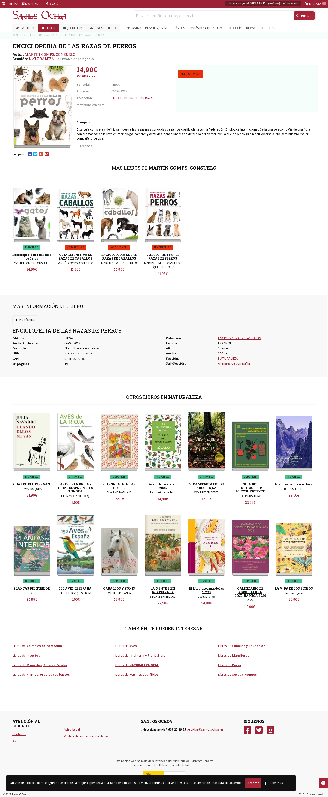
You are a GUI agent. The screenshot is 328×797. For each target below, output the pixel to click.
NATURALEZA (41, 58)
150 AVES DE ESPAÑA (75, 588)
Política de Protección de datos (86, 736)
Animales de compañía (75, 59)
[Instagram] (270, 730)
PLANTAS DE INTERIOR (31, 588)
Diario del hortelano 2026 (163, 486)
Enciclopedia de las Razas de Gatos (31, 256)
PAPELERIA (25, 28)
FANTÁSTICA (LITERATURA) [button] (205, 28)
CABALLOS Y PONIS (119, 588)
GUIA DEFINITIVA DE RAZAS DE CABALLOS (75, 256)
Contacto (19, 734)
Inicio (17, 34)
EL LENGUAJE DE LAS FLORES (119, 486)
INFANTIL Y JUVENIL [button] (157, 28)
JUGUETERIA (73, 28)
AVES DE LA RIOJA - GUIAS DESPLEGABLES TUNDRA (75, 488)
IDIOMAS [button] (251, 28)
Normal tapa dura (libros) (82, 348)
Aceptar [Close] (253, 783)
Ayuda (16, 741)
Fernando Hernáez (316, 794)
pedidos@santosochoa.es (283, 3)
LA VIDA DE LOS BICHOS (294, 588)
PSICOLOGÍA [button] (234, 28)
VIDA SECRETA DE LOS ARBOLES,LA (206, 486)
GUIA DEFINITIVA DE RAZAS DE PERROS (162, 256)
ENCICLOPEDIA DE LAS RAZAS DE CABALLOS (119, 256)
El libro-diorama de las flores (206, 590)
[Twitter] (259, 730)
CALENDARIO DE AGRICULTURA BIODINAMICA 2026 (250, 592)
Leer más (276, 783)
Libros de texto (103, 28)
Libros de (37, 646)
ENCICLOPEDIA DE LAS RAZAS (132, 98)
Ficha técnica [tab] (25, 320)
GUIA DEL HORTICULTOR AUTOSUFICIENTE (250, 488)
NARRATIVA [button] (134, 28)
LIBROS (48, 28)
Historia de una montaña (294, 484)
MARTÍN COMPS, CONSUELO (50, 54)
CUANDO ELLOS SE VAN (31, 484)
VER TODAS (268, 28)
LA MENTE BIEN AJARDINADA (162, 590)
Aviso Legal (72, 729)
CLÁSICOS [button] (179, 28)
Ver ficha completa (90, 105)
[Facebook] (247, 730)
